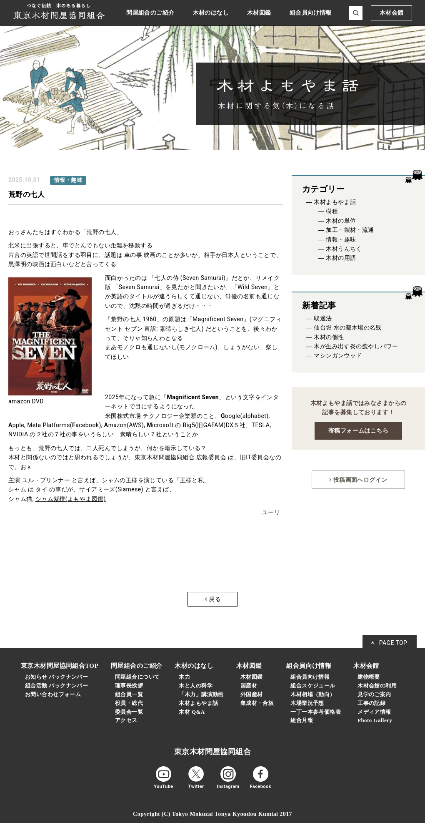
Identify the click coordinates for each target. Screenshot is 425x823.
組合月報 (301, 720)
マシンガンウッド (338, 355)
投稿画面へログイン (358, 479)
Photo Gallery (375, 720)
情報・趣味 (341, 240)
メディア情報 (374, 712)
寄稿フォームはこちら (358, 430)
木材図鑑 (251, 677)
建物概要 (369, 677)
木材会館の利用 (377, 685)
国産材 (248, 685)
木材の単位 (341, 221)
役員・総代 (129, 703)
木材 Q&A (192, 712)
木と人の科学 (195, 685)
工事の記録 (371, 703)
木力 (184, 677)
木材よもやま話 (335, 202)
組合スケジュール (312, 685)
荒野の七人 (26, 194)
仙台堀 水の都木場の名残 (348, 328)
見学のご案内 (374, 694)
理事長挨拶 (129, 685)
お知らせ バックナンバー (56, 677)
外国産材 (251, 694)
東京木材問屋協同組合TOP (59, 665)
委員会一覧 (129, 712)
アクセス (126, 720)
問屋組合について (137, 677)
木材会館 (392, 13)
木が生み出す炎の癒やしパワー (356, 346)
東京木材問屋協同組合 (212, 751)
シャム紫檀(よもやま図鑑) (70, 499)
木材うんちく (344, 249)
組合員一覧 (129, 694)
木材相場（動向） (312, 694)
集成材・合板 (257, 703)
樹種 (332, 211)
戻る (213, 599)
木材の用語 (341, 258)
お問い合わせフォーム (53, 694)
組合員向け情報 (310, 677)
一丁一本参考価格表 (315, 712)
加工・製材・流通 (350, 230)
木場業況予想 (307, 703)
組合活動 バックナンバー (56, 685)
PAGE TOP (393, 642)
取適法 (323, 318)
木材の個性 (329, 337)
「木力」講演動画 (201, 694)
